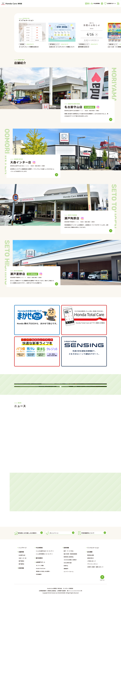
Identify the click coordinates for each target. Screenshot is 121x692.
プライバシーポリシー (92, 658)
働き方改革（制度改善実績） (71, 648)
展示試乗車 (68, 3)
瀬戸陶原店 (21, 655)
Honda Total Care (40, 663)
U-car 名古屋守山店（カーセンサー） (45, 645)
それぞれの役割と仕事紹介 (70, 654)
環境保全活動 (90, 649)
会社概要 (93, 3)
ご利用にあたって (91, 655)
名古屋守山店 (22, 649)
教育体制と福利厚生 (68, 651)
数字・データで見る (68, 645)
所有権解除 (38, 668)
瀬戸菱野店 (21, 658)
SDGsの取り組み (68, 657)
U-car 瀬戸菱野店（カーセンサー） (44, 648)
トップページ (23, 642)
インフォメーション (93, 642)
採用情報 (66, 642)
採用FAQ (66, 660)
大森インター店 (22, 652)
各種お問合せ (90, 652)
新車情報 (46, 3)
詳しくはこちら (37, 382)
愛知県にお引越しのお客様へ (43, 666)
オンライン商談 (40, 660)
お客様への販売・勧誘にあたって (95, 661)
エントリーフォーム (68, 666)
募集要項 (66, 663)
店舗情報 (36, 3)
